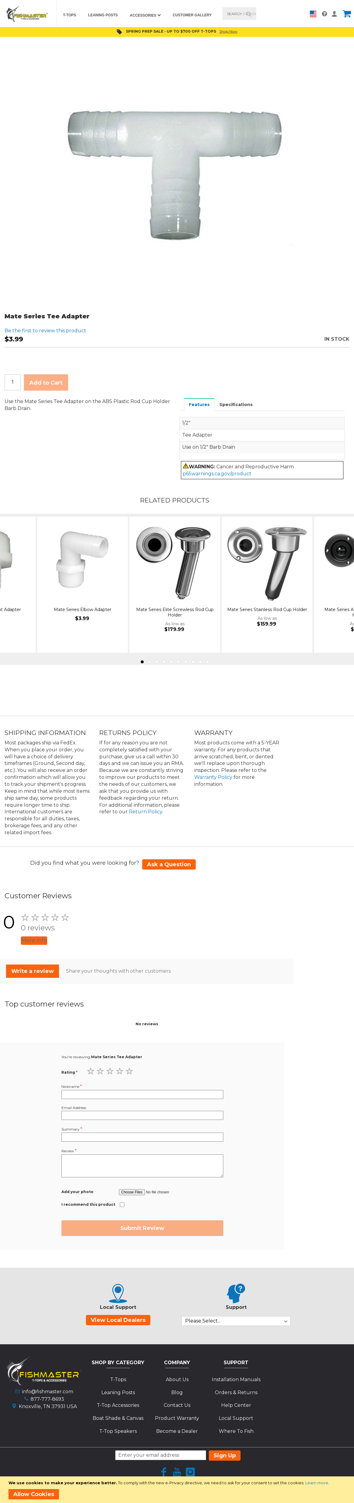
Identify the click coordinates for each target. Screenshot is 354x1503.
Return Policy (145, 812)
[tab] (199, 404)
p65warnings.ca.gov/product (217, 474)
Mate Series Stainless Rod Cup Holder (267, 609)
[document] (178, 1489)
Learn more (316, 1482)
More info (34, 940)
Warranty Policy (213, 777)
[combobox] (239, 13)
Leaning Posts (118, 1392)
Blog (177, 1392)
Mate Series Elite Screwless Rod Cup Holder (175, 612)
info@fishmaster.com (47, 1391)
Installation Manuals (236, 1379)
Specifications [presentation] (236, 404)
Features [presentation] (199, 404)
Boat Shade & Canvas (118, 1418)
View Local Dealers (118, 1320)
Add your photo (77, 1191)
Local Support (236, 1418)
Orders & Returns (236, 1392)
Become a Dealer (177, 1431)
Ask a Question (169, 864)
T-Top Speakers (118, 1431)
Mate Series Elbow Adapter (82, 609)
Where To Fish (236, 1431)
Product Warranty (177, 1418)
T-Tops (118, 1379)
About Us (177, 1379)
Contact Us (177, 1405)
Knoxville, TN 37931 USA (48, 1406)
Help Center (236, 1405)
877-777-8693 (47, 1399)
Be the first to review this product (45, 330)
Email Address (73, 1107)
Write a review (32, 971)
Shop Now (228, 31)
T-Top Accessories (118, 1405)
